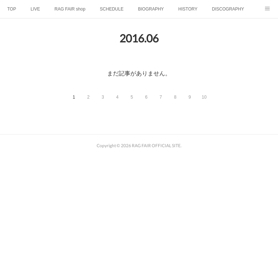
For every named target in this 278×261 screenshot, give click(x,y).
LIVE (35, 9)
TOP (11, 9)
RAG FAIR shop (69, 9)
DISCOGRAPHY (228, 9)
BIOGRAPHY (151, 9)
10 (204, 97)
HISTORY (188, 9)
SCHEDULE (111, 9)
